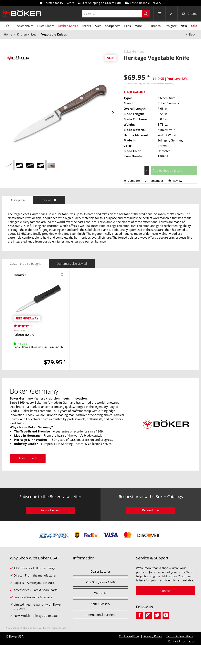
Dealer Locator (100, 571)
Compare (132, 180)
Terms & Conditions (179, 636)
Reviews (49, 200)
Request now (151, 510)
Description (17, 200)
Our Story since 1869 (100, 582)
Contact (165, 591)
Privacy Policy (152, 636)
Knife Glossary (100, 604)
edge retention (120, 226)
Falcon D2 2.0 (24, 335)
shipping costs (144, 83)
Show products (28, 458)
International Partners (100, 615)
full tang (35, 226)
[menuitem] (118, 13)
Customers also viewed (72, 263)
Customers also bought (25, 263)
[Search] (146, 13)
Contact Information (181, 641)
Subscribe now (50, 510)
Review (175, 180)
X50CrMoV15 (166, 130)
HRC (23, 233)
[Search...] (116, 13)
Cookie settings (129, 636)
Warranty (100, 593)
